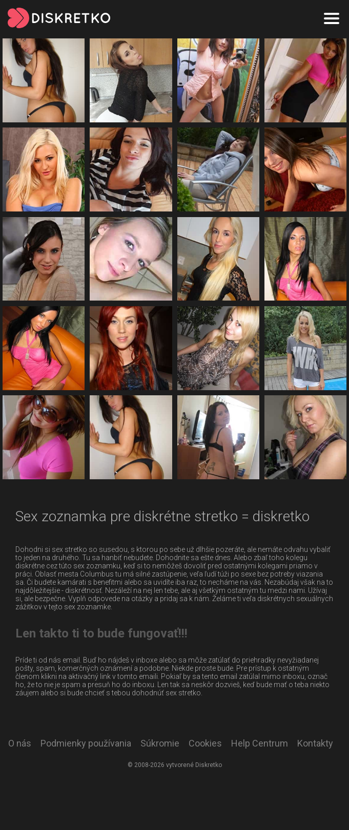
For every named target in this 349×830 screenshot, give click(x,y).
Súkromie (159, 743)
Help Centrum (259, 743)
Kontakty (315, 743)
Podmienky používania (85, 743)
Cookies (205, 743)
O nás (19, 743)
